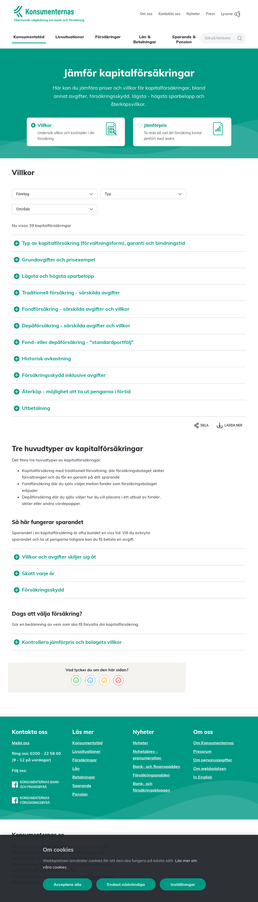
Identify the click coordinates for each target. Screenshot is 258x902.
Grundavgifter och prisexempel (54, 259)
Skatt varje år (34, 573)
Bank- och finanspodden (156, 766)
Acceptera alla (67, 884)
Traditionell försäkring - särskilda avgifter (67, 292)
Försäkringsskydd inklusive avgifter (60, 375)
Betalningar (83, 776)
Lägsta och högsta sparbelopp (54, 276)
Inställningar (183, 884)
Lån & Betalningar (144, 39)
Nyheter (140, 742)
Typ (143, 194)
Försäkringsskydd (39, 589)
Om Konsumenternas (213, 742)
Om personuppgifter (212, 759)
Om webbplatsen (209, 768)
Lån (76, 768)
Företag (54, 194)
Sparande (81, 785)
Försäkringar (108, 36)
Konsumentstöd (28, 36)
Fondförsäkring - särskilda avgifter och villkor (72, 309)
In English (202, 776)
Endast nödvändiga (126, 884)
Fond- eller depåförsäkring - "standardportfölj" (74, 342)
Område (54, 209)
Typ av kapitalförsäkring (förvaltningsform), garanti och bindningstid (99, 243)
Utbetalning (32, 408)
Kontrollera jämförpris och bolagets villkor (68, 642)
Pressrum (202, 751)
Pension (80, 794)
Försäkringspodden (151, 774)
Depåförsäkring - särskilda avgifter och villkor (72, 325)
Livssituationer (69, 36)
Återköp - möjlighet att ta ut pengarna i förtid (72, 391)
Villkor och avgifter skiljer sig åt (55, 557)
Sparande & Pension (184, 39)
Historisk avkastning (42, 358)
